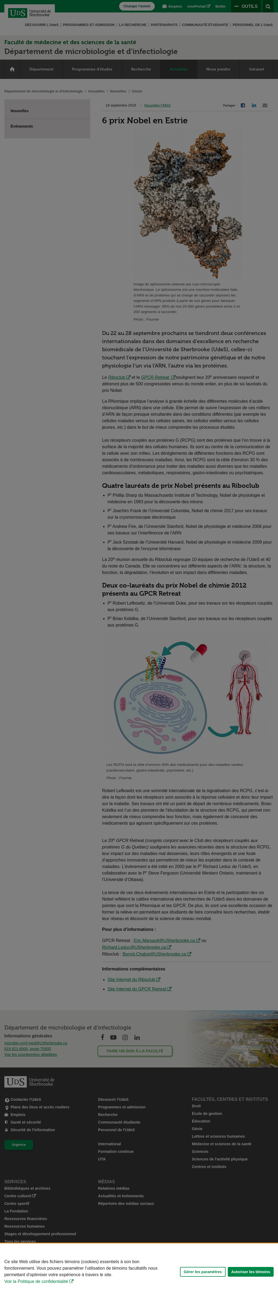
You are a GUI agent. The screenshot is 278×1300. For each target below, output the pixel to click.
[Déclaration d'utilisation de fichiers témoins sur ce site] (139, 1271)
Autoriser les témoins (250, 1272)
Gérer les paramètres (203, 1272)
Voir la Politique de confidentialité (36, 1281)
